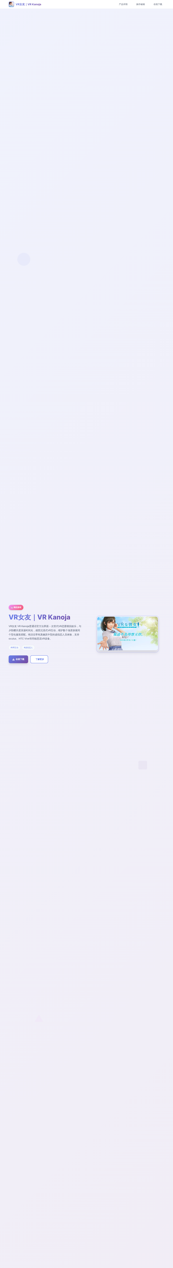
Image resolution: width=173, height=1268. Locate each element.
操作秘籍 (140, 4)
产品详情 (123, 4)
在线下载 (158, 4)
